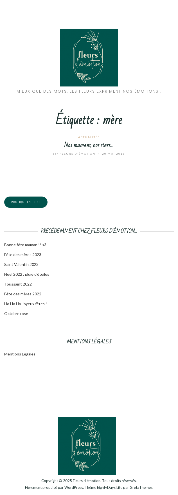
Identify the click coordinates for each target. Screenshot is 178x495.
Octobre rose (16, 313)
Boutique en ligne (25, 202)
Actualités (89, 137)
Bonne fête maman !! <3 (25, 244)
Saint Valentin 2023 (21, 264)
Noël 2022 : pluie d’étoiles (26, 274)
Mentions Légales (19, 354)
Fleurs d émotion (86, 480)
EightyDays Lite (109, 487)
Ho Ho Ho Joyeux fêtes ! (25, 303)
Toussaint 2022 (18, 284)
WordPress (73, 487)
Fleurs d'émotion (74, 153)
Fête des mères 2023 (22, 254)
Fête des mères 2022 (22, 293)
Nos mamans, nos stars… (89, 145)
